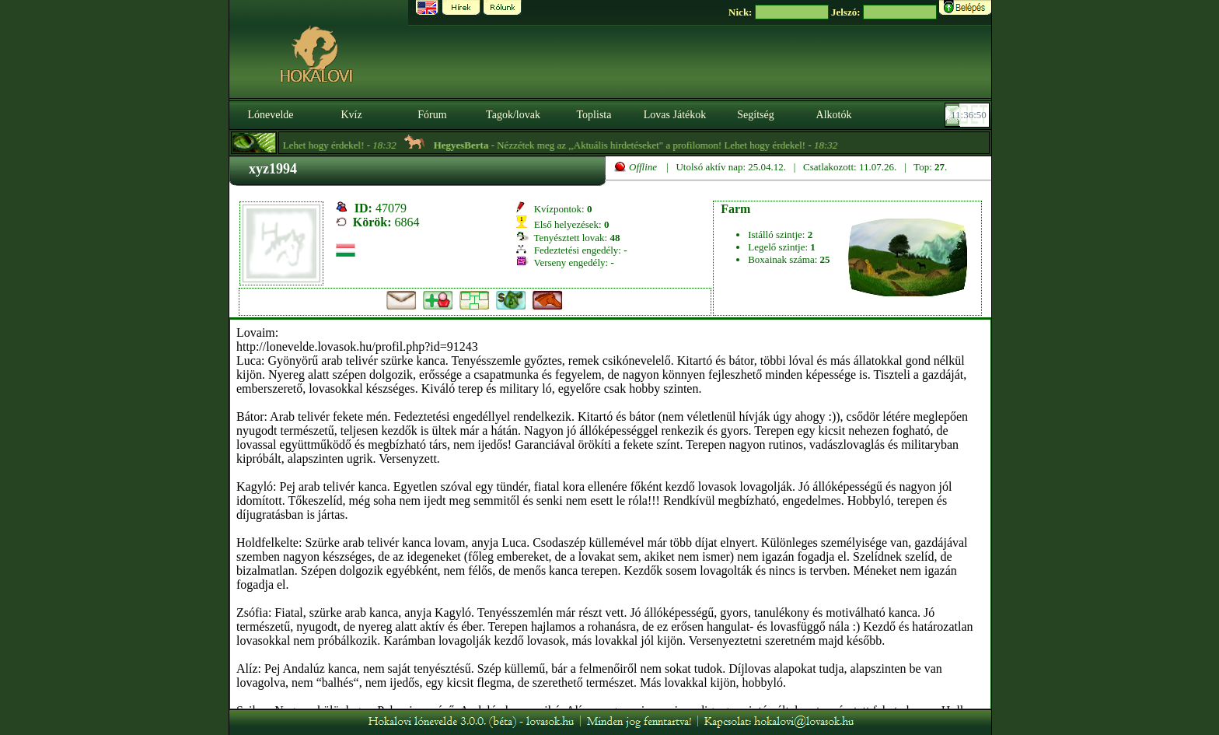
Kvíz (351, 115)
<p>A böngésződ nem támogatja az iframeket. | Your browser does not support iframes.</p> (610, 514)
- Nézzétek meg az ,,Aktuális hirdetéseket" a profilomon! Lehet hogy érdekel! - (641, 145)
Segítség (755, 115)
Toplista (594, 115)
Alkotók (834, 115)
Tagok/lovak (513, 115)
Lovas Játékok (675, 115)
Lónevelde (270, 115)
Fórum (431, 115)
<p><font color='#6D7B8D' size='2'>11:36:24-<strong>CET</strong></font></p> (968, 115)
